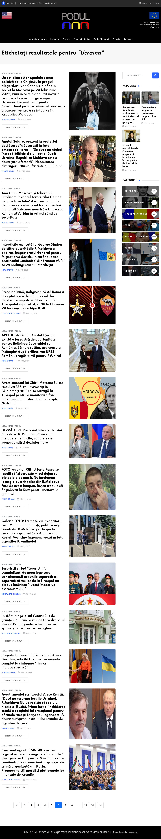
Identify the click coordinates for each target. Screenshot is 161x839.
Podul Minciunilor (82, 39)
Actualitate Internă (38, 39)
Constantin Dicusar (11, 313)
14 (92, 805)
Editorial (116, 39)
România (54, 39)
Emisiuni (128, 39)
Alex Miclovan (8, 120)
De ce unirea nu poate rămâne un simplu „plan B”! (149, 113)
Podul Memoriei (101, 39)
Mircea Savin (8, 171)
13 (85, 805)
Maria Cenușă (8, 499)
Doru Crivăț (7, 270)
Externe (66, 39)
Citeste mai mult (15, 127)
